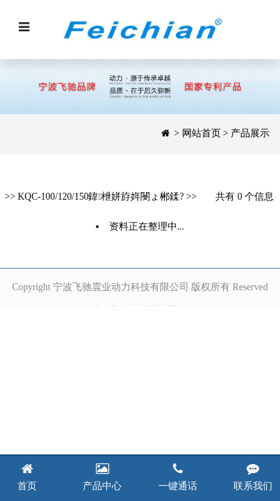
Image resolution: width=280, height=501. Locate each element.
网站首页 (201, 133)
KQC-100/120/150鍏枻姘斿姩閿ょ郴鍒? (101, 197)
